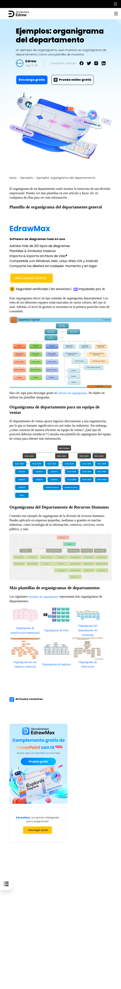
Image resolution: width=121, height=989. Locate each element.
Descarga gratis (32, 80)
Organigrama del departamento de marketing (88, 629)
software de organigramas (74, 393)
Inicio (13, 178)
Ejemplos (26, 178)
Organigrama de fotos (56, 629)
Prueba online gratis (72, 80)
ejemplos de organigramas (45, 596)
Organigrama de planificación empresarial (25, 629)
